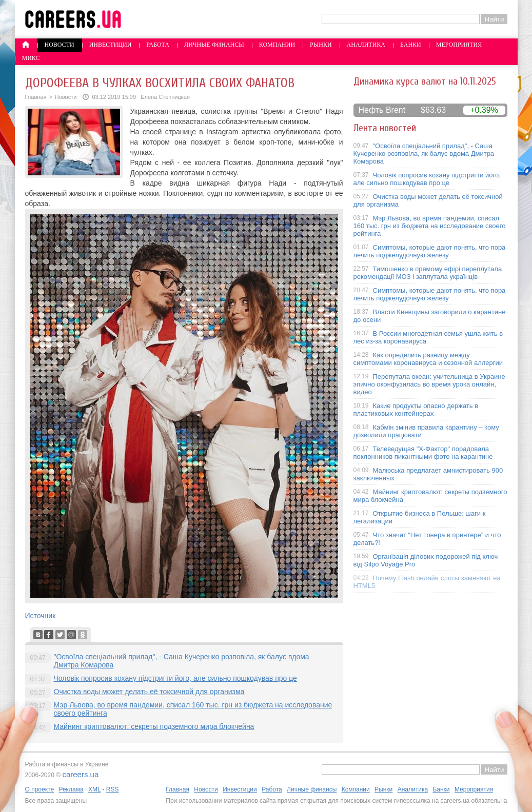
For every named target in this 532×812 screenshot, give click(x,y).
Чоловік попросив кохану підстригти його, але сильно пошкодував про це (175, 678)
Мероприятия (459, 44)
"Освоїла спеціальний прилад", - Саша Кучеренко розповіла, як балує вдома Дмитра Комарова (424, 153)
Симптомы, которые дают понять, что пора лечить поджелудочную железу (429, 251)
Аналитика (366, 44)
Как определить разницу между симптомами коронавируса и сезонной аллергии (428, 359)
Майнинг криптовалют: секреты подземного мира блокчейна (154, 726)
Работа (157, 44)
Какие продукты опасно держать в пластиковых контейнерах (416, 409)
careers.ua (80, 774)
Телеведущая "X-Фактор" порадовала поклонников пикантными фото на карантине (423, 452)
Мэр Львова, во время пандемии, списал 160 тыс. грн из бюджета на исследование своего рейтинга (429, 225)
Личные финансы (214, 44)
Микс (31, 58)
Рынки (320, 44)
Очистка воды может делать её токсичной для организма (149, 691)
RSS (112, 789)
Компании (277, 44)
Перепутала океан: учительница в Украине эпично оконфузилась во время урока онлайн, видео (429, 384)
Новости (59, 44)
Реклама (70, 789)
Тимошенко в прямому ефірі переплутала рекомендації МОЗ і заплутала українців (427, 272)
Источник (40, 616)
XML (94, 789)
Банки (410, 44)
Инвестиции (110, 44)
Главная (36, 97)
